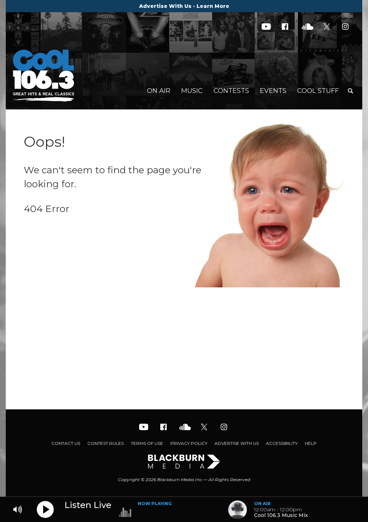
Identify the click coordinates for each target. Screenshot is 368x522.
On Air (158, 91)
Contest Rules (105, 443)
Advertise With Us (237, 443)
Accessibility (282, 443)
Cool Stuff (318, 91)
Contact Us (65, 443)
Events (273, 91)
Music (192, 91)
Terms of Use (147, 443)
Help (311, 443)
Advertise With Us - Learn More (184, 6)
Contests (231, 91)
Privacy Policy (188, 443)
